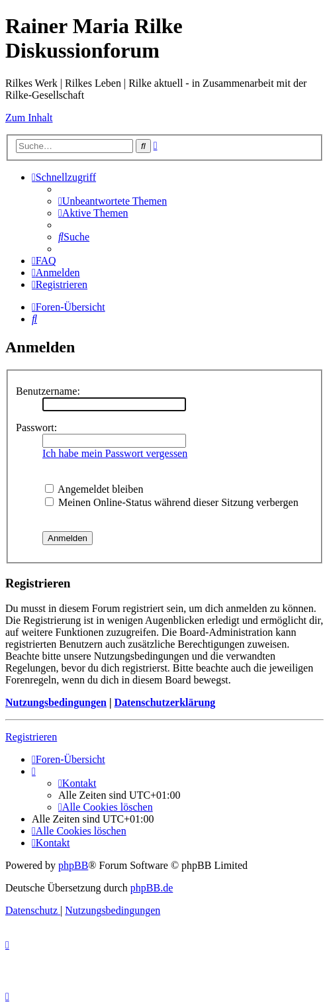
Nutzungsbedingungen (56, 702)
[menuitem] (112, 201)
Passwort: (36, 427)
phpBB (73, 865)
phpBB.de (151, 887)
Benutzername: (48, 391)
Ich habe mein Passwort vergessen (114, 453)
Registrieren (31, 736)
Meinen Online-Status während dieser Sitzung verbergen (172, 502)
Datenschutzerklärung (164, 702)
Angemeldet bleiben (94, 489)
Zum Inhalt (29, 117)
